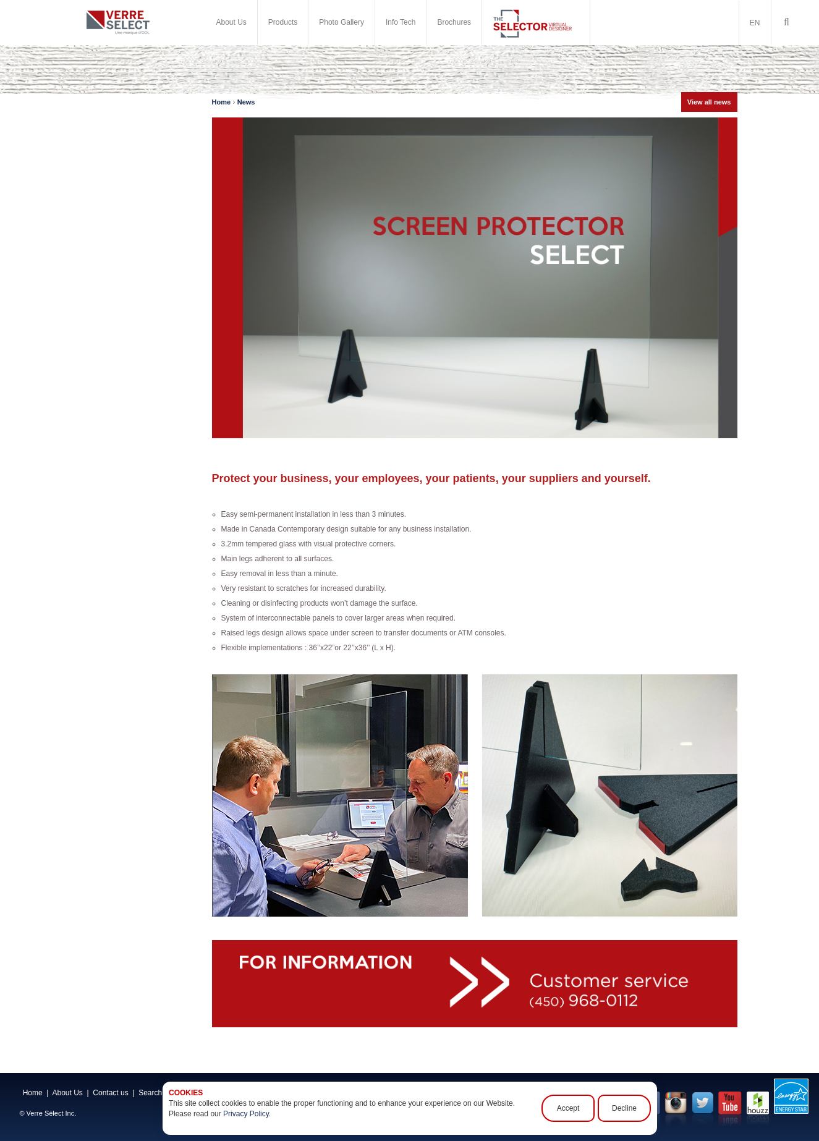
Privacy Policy (246, 1113)
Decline (623, 1108)
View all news (709, 102)
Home (221, 102)
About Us (231, 22)
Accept (567, 1108)
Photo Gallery (341, 22)
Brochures (454, 22)
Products (282, 22)
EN (755, 23)
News (246, 102)
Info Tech (400, 22)
